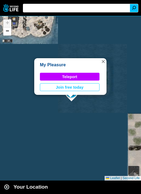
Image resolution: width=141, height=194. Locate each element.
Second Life (11, 8)
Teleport (69, 77)
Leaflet (113, 178)
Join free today (70, 87)
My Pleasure (53, 65)
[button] (103, 61)
